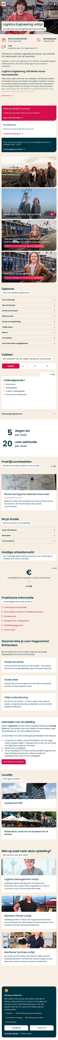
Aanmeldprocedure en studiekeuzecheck (23, 614)
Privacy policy (26, 1033)
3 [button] (37, 368)
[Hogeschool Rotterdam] (3, 4)
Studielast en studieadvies (16, 623)
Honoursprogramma (12, 416)
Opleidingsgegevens (13, 627)
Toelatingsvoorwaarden (15, 609)
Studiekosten (10, 618)
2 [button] (25, 368)
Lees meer (8, 95)
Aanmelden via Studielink (13, 764)
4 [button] (50, 368)
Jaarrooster (9, 632)
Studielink (22, 750)
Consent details (11, 1033)
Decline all (42, 1028)
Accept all (16, 1028)
